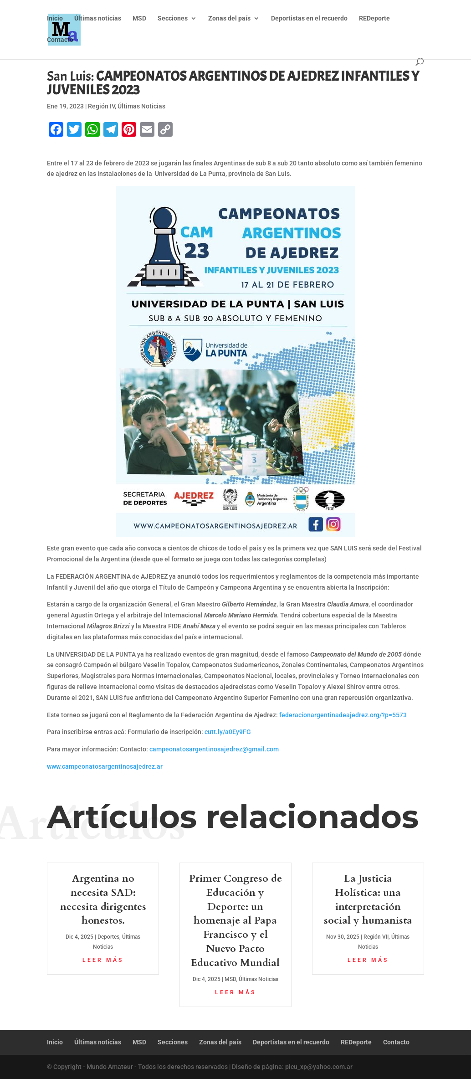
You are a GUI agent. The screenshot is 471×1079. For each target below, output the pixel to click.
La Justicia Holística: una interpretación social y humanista (368, 899)
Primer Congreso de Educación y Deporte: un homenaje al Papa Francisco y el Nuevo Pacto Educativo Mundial (235, 921)
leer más (102, 960)
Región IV (101, 106)
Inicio (55, 18)
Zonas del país (229, 18)
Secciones (173, 18)
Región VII (376, 937)
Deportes (108, 937)
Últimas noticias (97, 18)
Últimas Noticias (141, 106)
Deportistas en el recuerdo (309, 18)
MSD (139, 18)
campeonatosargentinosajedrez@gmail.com (214, 749)
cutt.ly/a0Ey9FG (228, 731)
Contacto (60, 39)
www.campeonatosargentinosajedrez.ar (105, 766)
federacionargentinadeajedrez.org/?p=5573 (343, 715)
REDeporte (374, 18)
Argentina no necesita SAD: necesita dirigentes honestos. (103, 899)
